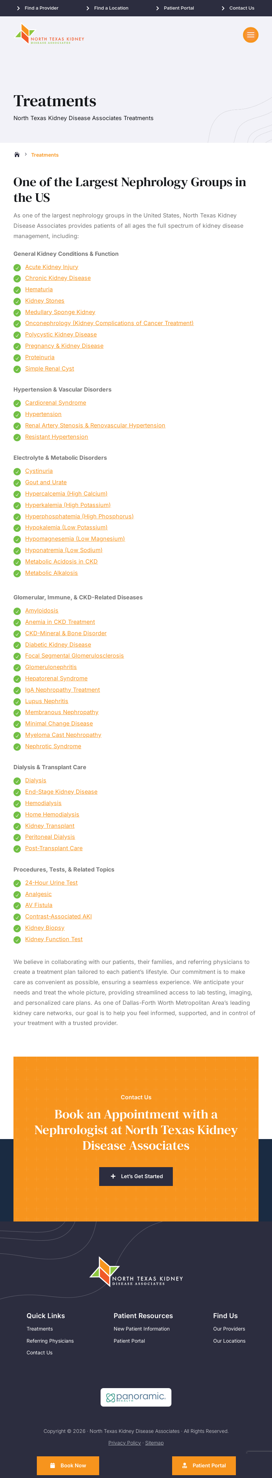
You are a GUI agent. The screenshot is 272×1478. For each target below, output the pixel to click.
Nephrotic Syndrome (53, 748)
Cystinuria (39, 473)
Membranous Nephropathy (61, 714)
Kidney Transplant (49, 828)
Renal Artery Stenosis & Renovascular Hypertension (95, 427)
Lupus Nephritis (46, 703)
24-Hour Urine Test (51, 885)
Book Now (74, 1465)
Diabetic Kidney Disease (58, 647)
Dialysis (35, 782)
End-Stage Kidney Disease (61, 794)
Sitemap (154, 1445)
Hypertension (43, 416)
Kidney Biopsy (44, 930)
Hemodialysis (43, 805)
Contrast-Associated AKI (58, 918)
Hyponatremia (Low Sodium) (64, 552)
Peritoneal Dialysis (50, 839)
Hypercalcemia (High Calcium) (66, 496)
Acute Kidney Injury (51, 269)
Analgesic (38, 896)
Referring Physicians (50, 1343)
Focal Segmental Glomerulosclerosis (74, 658)
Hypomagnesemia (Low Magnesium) (75, 541)
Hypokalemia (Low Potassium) (66, 529)
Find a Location (111, 8)
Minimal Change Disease (59, 725)
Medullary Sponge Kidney (60, 314)
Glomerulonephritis (51, 669)
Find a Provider (41, 8)
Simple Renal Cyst (49, 370)
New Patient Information (142, 1331)
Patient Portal (179, 8)
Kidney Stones (44, 303)
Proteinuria (40, 359)
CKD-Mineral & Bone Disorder (66, 635)
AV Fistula (38, 907)
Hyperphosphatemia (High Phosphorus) (79, 518)
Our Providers (229, 1331)
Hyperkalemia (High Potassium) (68, 507)
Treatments (40, 1331)
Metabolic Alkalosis (51, 575)
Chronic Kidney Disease (58, 280)
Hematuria (39, 291)
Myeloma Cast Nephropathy (63, 737)
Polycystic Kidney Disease (61, 336)
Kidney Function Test (54, 941)
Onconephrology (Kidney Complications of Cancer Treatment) (109, 325)
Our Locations (229, 1343)
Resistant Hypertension (56, 439)
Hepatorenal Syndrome (56, 680)
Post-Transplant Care (54, 850)
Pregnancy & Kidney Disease (64, 348)
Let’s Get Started (142, 1179)
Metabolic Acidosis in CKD (61, 563)
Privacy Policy (124, 1445)
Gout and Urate (46, 484)
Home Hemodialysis (52, 816)
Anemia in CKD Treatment (60, 624)
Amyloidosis (41, 612)
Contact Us (242, 8)
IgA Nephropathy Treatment (62, 692)
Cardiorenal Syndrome (55, 405)
